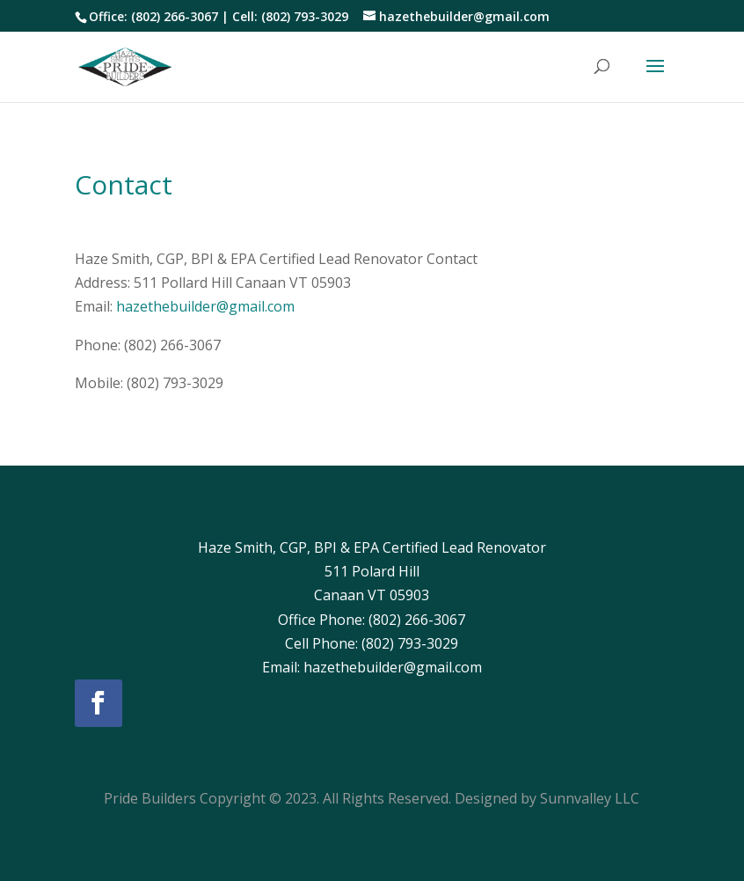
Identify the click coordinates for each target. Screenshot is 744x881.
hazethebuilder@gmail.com (205, 306)
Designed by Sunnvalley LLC (547, 798)
